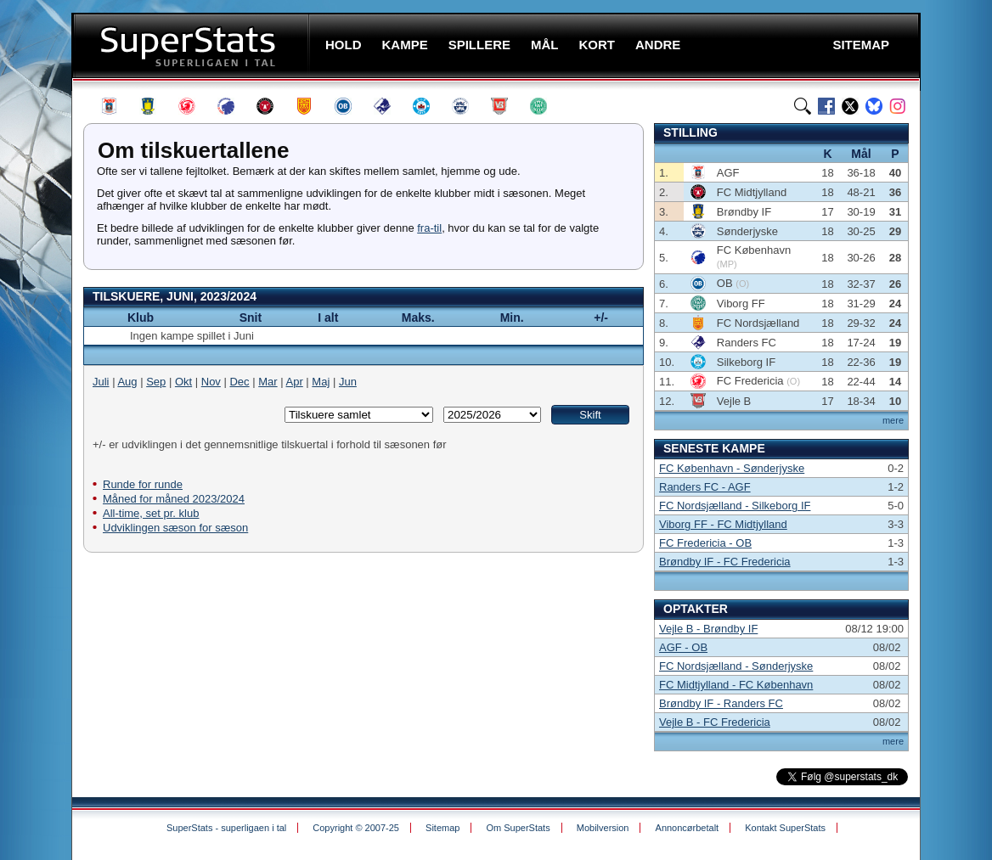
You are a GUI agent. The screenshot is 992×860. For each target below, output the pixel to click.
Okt (183, 381)
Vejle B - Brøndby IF (708, 628)
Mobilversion (603, 828)
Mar (267, 381)
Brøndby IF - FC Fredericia (725, 561)
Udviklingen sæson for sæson (175, 527)
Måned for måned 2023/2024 (174, 498)
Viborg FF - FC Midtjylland (723, 524)
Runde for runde (143, 484)
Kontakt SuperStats (785, 828)
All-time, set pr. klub (151, 513)
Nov (211, 381)
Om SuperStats (518, 828)
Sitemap (442, 828)
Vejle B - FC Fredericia (714, 722)
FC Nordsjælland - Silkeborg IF (734, 505)
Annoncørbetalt (687, 828)
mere (893, 420)
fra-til (429, 228)
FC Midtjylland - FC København (736, 684)
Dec (239, 381)
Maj (321, 381)
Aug (127, 381)
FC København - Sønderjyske (731, 468)
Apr (294, 381)
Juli (101, 381)
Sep (156, 381)
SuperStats (192, 45)
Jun (348, 381)
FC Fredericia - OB (705, 543)
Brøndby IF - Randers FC (721, 703)
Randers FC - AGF (705, 487)
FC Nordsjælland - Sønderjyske (736, 666)
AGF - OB (683, 647)
